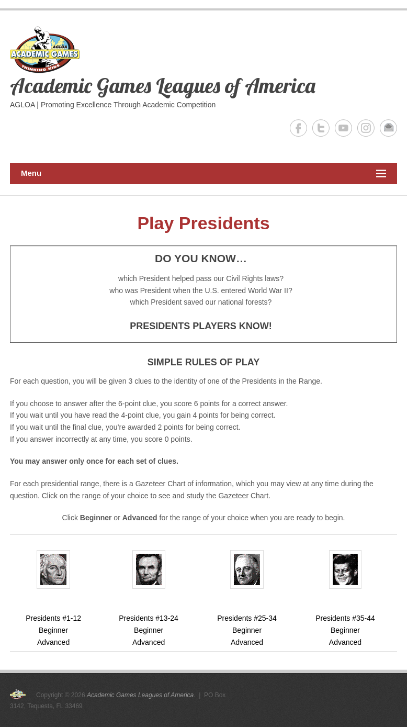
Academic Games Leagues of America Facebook (298, 128)
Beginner (53, 630)
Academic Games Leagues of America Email (388, 128)
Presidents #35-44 (345, 586)
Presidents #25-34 (247, 586)
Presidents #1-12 (53, 586)
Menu (203, 173)
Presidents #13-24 (148, 586)
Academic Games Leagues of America (162, 85)
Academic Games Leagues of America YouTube (343, 128)
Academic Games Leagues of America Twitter (321, 128)
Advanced (53, 642)
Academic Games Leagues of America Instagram (366, 128)
